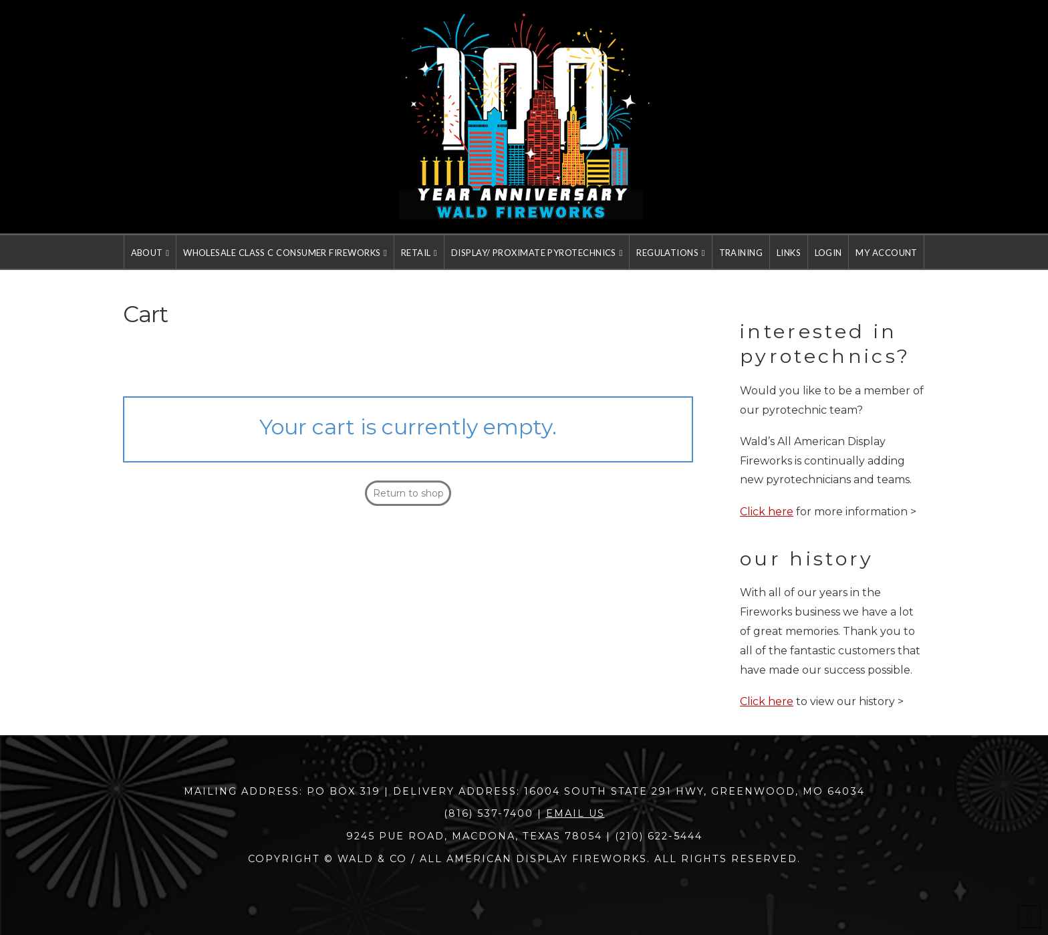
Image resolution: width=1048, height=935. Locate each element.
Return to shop (408, 493)
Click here (766, 511)
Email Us (575, 813)
